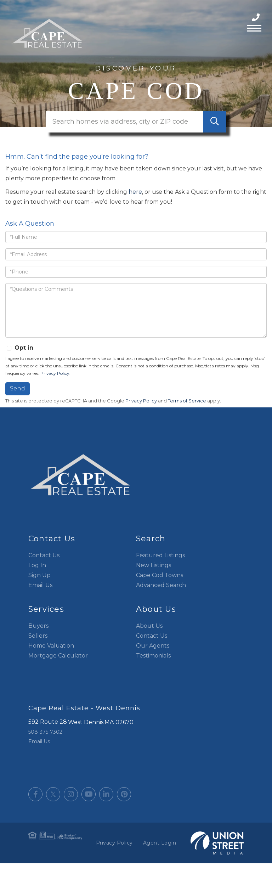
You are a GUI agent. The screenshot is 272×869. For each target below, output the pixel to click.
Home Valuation (51, 651)
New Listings (153, 571)
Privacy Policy (54, 379)
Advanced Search (161, 590)
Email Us (40, 590)
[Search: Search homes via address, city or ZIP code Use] (136, 127)
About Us (149, 631)
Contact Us (44, 561)
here (135, 197)
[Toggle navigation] (254, 27)
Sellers (37, 641)
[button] (214, 127)
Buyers (38, 631)
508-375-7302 (256, 17)
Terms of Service (187, 406)
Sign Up (39, 580)
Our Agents (152, 651)
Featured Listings (160, 561)
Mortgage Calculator (58, 661)
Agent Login (159, 848)
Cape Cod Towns (159, 580)
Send (17, 394)
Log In (37, 571)
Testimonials (153, 661)
